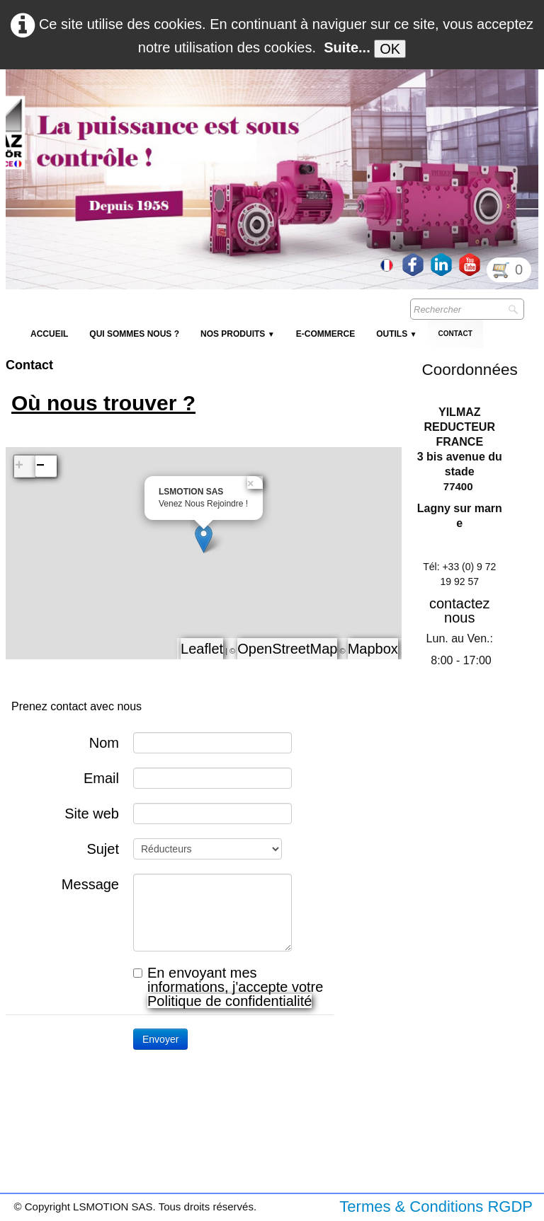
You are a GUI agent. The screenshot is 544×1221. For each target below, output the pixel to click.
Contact (455, 333)
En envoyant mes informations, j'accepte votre (228, 987)
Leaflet (202, 648)
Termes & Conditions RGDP (436, 1206)
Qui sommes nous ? (134, 334)
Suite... (347, 47)
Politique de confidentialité (229, 1001)
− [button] (40, 465)
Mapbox (373, 648)
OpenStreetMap (287, 648)
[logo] (264, 103)
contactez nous (459, 610)
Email (101, 777)
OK (390, 49)
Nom (104, 742)
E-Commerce (325, 334)
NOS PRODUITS (237, 334)
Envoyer (160, 1039)
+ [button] (19, 465)
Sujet (102, 848)
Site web (91, 813)
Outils (396, 334)
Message (90, 883)
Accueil (49, 334)
